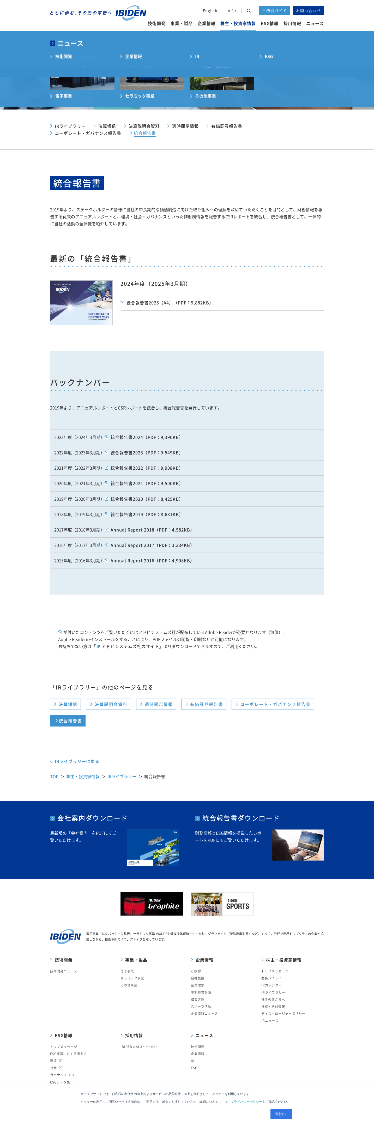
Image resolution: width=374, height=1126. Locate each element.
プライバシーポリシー (246, 1102)
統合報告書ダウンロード (241, 818)
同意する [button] (281, 1114)
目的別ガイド (274, 10)
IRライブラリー (121, 776)
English (210, 10)
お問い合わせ (308, 10)
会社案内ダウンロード (92, 818)
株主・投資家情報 (83, 776)
